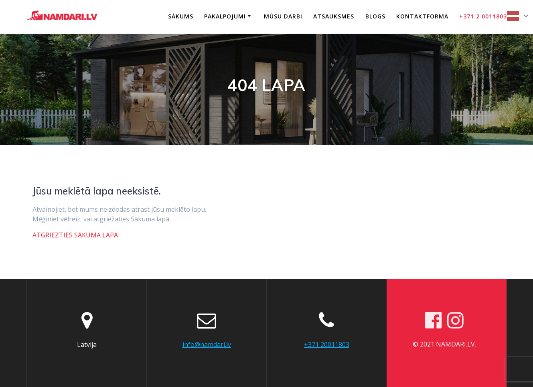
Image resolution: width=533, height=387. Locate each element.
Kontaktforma (422, 16)
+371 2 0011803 (483, 16)
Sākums (180, 16)
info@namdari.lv (206, 344)
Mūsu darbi (283, 16)
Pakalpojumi (225, 16)
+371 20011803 (326, 344)
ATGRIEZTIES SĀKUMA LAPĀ (75, 235)
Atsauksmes (333, 16)
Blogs (375, 16)
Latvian (513, 16)
